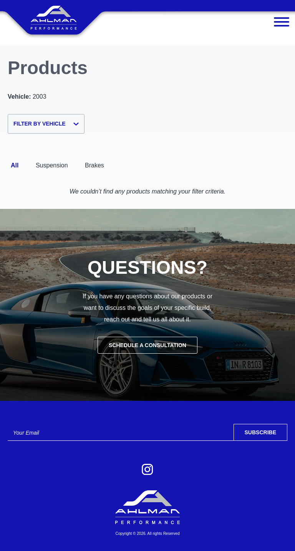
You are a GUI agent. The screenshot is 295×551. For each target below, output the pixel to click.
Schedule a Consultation (147, 345)
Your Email (26, 433)
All (14, 165)
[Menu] (281, 24)
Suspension (52, 165)
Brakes (94, 165)
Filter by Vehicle (46, 124)
